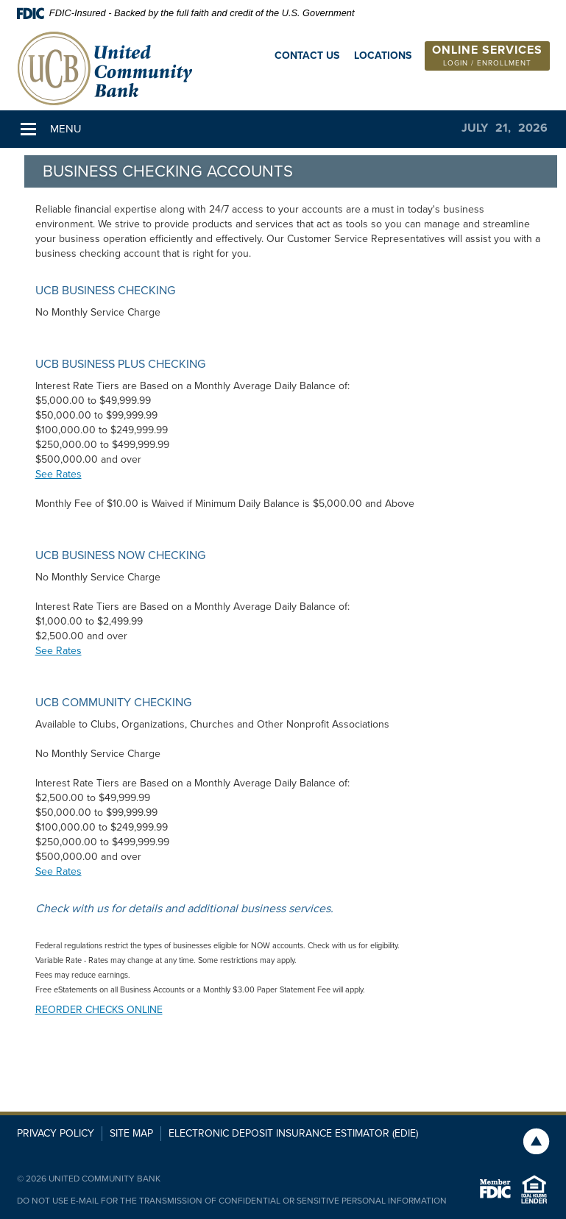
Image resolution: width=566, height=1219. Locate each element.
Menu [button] (66, 128)
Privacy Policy (55, 1133)
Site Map (131, 1133)
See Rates (58, 474)
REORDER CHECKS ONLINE (99, 1009)
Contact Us (307, 55)
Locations (382, 55)
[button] (487, 56)
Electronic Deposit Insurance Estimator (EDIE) (293, 1133)
